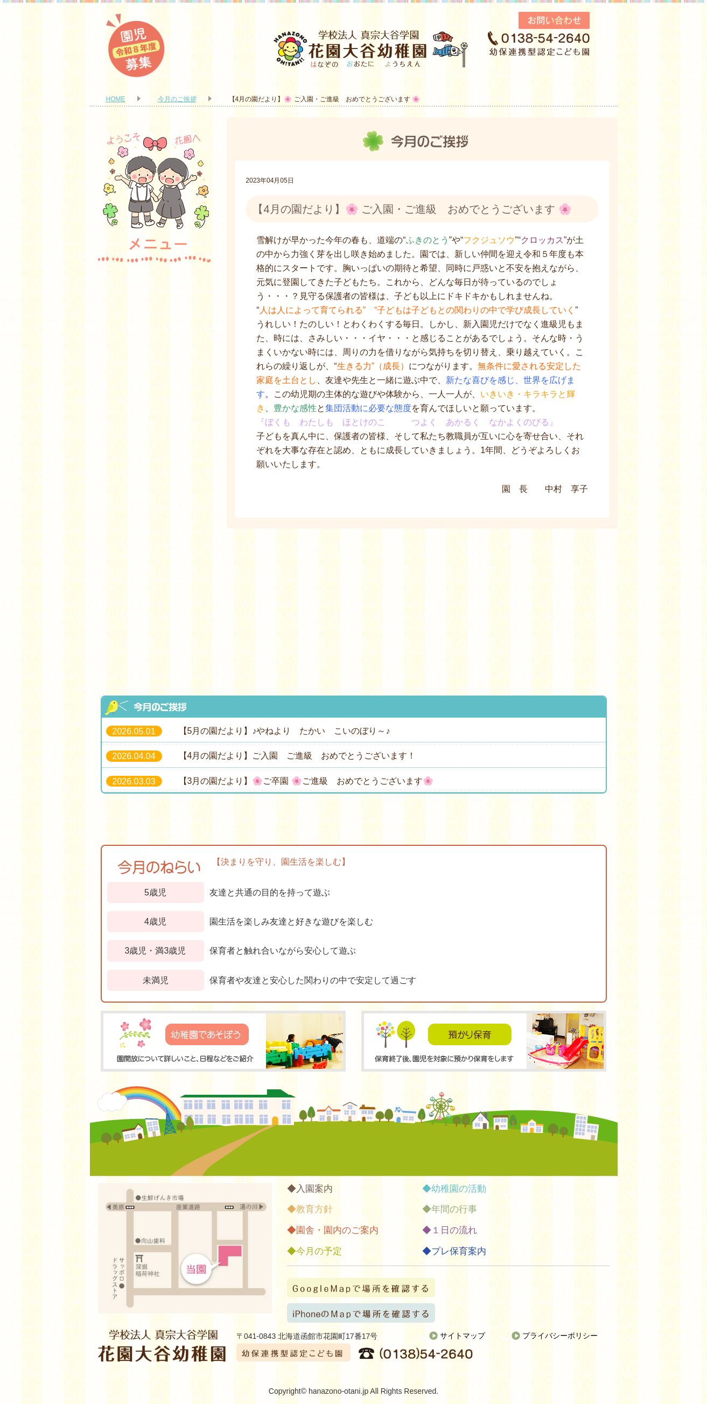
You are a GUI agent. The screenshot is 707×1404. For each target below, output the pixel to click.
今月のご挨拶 (177, 99)
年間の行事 (154, 467)
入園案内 (154, 284)
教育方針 (154, 330)
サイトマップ (462, 1335)
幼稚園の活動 (154, 421)
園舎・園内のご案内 (154, 375)
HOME (115, 99)
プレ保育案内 (154, 604)
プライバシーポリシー (560, 1335)
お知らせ (154, 650)
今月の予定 (154, 559)
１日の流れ (154, 513)
